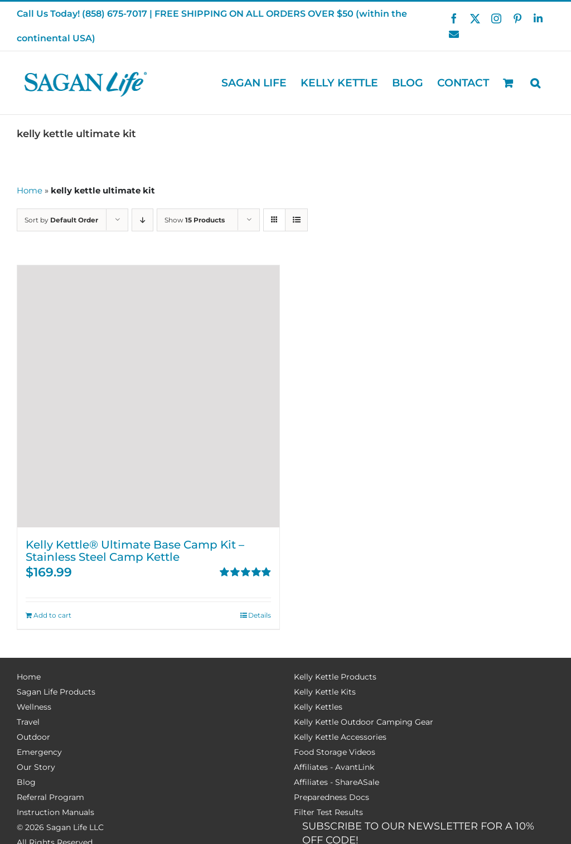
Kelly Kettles (318, 707)
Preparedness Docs (331, 797)
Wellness (34, 707)
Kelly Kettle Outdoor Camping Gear (363, 722)
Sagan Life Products (56, 692)
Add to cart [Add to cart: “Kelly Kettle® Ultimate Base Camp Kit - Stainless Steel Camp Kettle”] (52, 615)
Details (259, 615)
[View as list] (296, 220)
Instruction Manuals (55, 812)
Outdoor (33, 737)
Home (29, 190)
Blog (26, 782)
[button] (535, 82)
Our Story (36, 767)
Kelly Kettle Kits (325, 692)
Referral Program (50, 797)
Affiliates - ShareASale (336, 782)
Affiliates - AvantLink (334, 767)
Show (194, 220)
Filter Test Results (328, 812)
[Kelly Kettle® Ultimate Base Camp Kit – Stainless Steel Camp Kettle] (148, 396)
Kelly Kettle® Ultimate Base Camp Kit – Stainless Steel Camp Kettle (135, 551)
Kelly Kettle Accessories (340, 737)
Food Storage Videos (334, 752)
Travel (28, 722)
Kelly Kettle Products (335, 677)
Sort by (61, 220)
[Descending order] (142, 219)
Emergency (39, 752)
